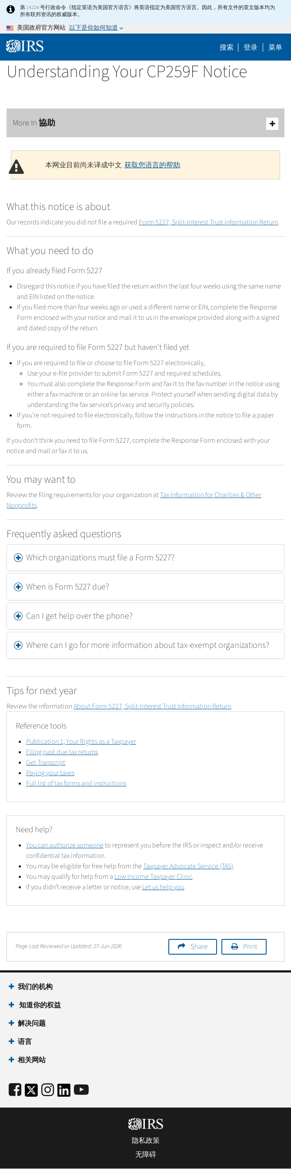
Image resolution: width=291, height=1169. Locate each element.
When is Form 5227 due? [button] (67, 587)
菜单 (275, 47)
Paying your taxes (50, 773)
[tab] (145, 558)
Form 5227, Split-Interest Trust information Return (208, 222)
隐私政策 (146, 1140)
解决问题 (32, 1023)
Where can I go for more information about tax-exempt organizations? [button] (147, 645)
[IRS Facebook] (15, 1090)
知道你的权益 (39, 1005)
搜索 (227, 47)
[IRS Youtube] (81, 1090)
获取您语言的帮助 (152, 165)
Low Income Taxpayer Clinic (153, 876)
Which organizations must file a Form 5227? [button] (100, 558)
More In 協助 (145, 123)
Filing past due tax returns (62, 752)
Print (250, 947)
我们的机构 (35, 987)
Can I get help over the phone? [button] (79, 616)
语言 (25, 1042)
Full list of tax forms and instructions (76, 783)
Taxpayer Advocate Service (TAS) (188, 866)
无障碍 (145, 1154)
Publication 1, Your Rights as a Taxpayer (81, 741)
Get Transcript (45, 762)
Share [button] (199, 947)
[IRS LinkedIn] (63, 1093)
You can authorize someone (65, 845)
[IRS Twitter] (31, 1093)
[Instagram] (47, 1090)
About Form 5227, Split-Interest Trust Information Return (152, 706)
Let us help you (163, 887)
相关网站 (32, 1060)
